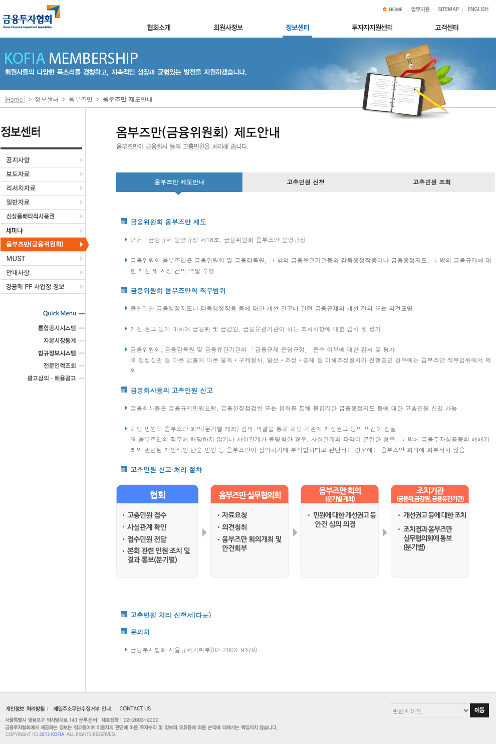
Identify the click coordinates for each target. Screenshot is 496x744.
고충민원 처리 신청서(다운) (170, 615)
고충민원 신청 (306, 181)
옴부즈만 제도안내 (179, 181)
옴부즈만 (81, 99)
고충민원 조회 (432, 181)
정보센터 (47, 99)
